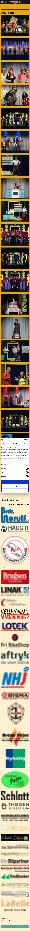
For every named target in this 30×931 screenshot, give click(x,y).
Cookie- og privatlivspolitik (6, 920)
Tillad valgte (15, 486)
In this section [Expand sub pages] (15, 7)
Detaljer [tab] (15, 443)
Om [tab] (24, 443)
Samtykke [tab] (5, 443)
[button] (15, 25)
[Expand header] (28, 2)
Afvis (15, 490)
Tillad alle (15, 481)
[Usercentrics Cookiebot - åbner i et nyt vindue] (23, 440)
